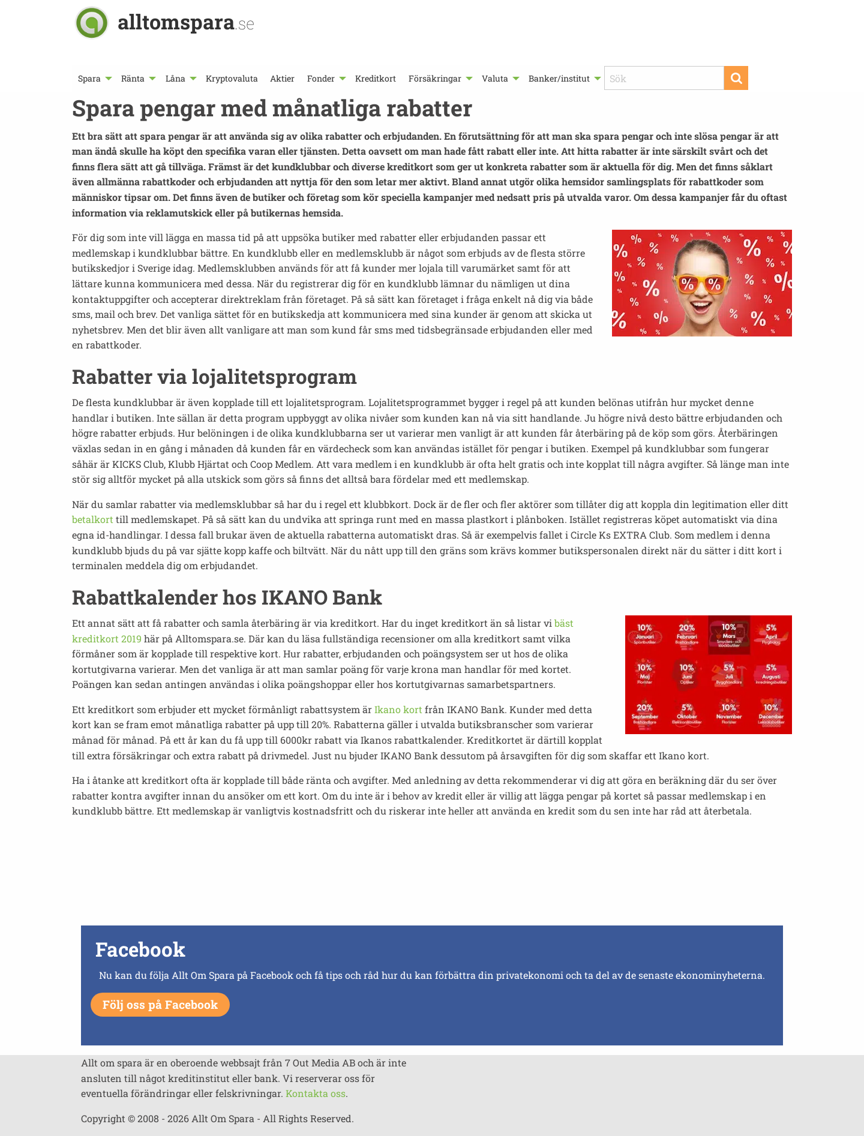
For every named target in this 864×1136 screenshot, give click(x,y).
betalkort (92, 519)
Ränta (133, 78)
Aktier (282, 78)
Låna (175, 78)
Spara (89, 78)
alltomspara (186, 21)
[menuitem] (93, 78)
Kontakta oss (316, 1093)
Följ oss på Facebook (160, 1004)
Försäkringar (435, 78)
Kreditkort (375, 78)
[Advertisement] (432, 880)
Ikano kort (398, 709)
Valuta (495, 78)
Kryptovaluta (232, 78)
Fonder (321, 78)
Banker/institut (559, 78)
